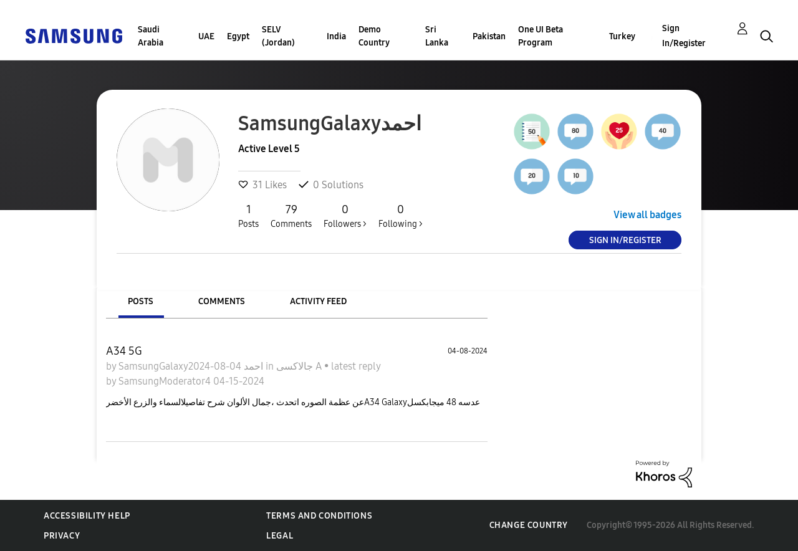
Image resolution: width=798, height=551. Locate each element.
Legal (279, 535)
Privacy (62, 535)
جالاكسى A (300, 366)
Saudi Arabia (150, 36)
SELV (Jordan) (278, 36)
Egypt (238, 36)
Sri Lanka (436, 36)
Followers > (345, 215)
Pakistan (489, 36)
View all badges (647, 215)
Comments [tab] (221, 301)
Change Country (528, 525)
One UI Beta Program (540, 36)
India (336, 36)
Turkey (622, 36)
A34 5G (124, 351)
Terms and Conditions (319, 515)
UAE (206, 36)
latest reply (355, 366)
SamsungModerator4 (165, 381)
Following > (400, 215)
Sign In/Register (684, 36)
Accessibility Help (87, 515)
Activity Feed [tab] (318, 301)
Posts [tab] (140, 301)
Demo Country (374, 36)
